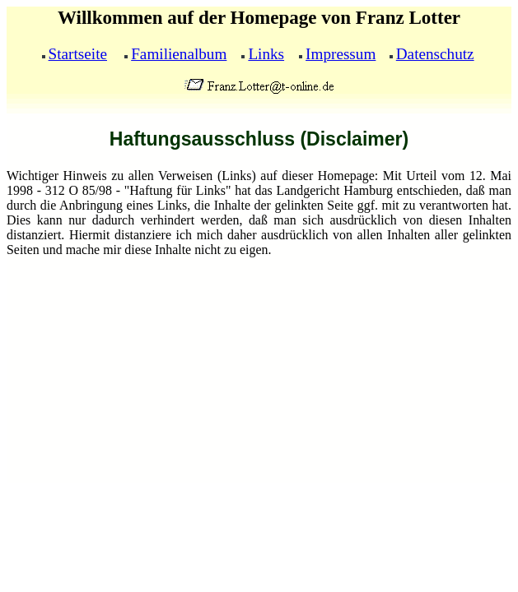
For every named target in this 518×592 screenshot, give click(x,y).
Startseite (78, 53)
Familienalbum (178, 53)
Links (266, 53)
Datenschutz (435, 53)
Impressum (341, 53)
